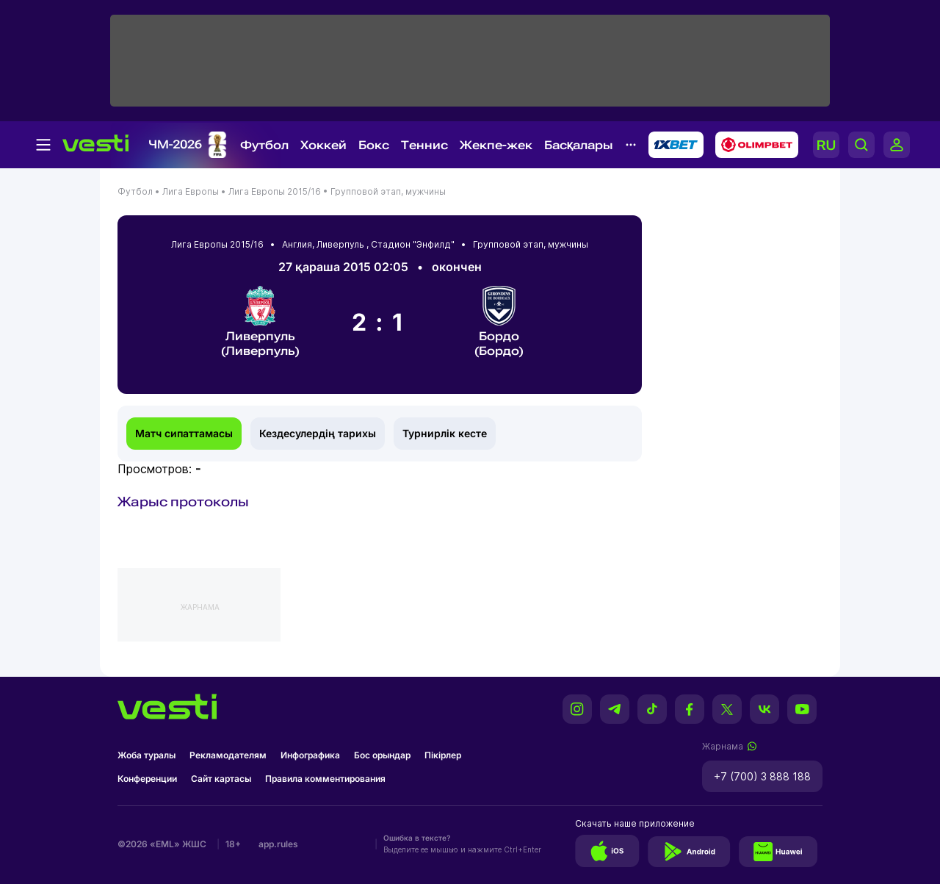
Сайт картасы (221, 778)
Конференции (147, 778)
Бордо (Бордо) (499, 322)
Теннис (424, 145)
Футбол (264, 145)
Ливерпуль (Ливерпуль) (260, 322)
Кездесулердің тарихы (317, 433)
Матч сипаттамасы (184, 433)
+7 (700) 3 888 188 (762, 776)
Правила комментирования (325, 778)
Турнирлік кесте (444, 433)
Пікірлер (442, 755)
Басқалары (578, 145)
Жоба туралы (147, 755)
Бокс (373, 145)
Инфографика (310, 755)
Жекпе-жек (496, 145)
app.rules (278, 843)
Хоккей (323, 145)
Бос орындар (382, 755)
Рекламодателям (228, 755)
